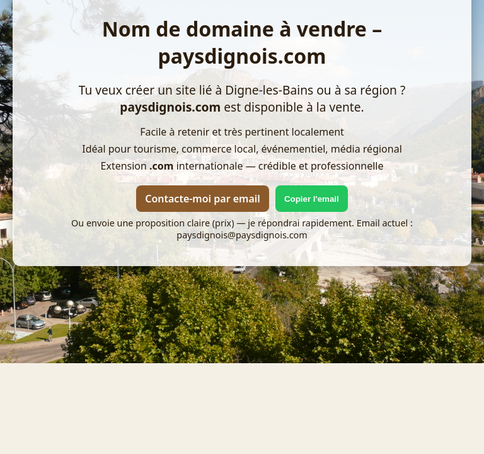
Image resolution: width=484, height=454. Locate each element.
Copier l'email (311, 199)
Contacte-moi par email (202, 199)
